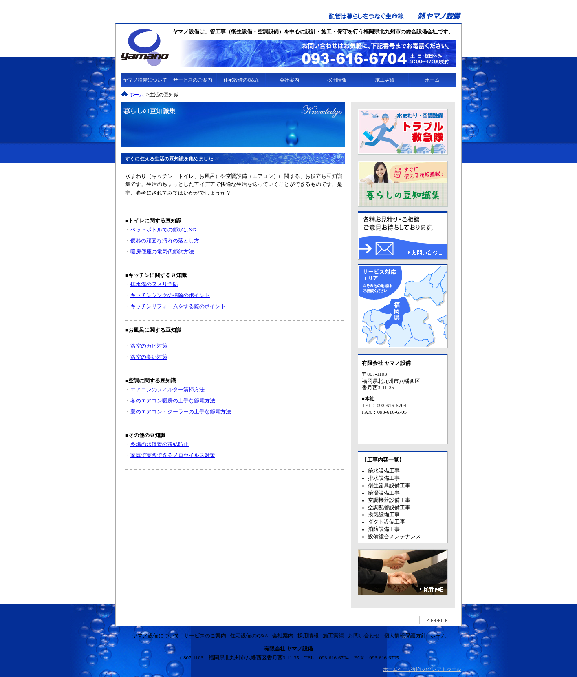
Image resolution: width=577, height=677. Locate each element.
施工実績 (384, 80)
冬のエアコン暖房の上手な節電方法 (172, 401)
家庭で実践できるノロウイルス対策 (172, 455)
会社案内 (289, 80)
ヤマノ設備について (145, 80)
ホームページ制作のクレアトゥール (422, 669)
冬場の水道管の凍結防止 (159, 444)
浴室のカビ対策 (148, 346)
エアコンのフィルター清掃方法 (167, 390)
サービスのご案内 (192, 80)
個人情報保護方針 (405, 636)
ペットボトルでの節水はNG (163, 230)
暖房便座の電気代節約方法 (162, 252)
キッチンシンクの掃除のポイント (170, 295)
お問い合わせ (364, 636)
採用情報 (337, 80)
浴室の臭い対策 (148, 357)
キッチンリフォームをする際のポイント (178, 306)
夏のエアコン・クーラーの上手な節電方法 (180, 412)
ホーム (432, 80)
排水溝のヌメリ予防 (154, 284)
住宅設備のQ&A (241, 80)
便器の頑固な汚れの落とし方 (164, 241)
